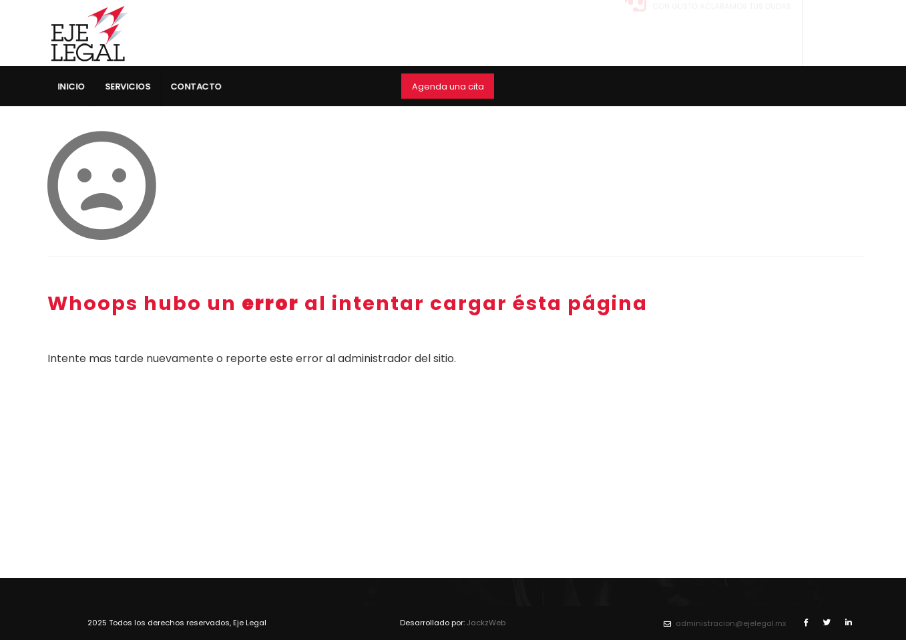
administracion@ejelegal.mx (731, 623)
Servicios (132, 86)
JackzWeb (486, 622)
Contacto (200, 86)
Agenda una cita (448, 86)
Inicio (75, 86)
